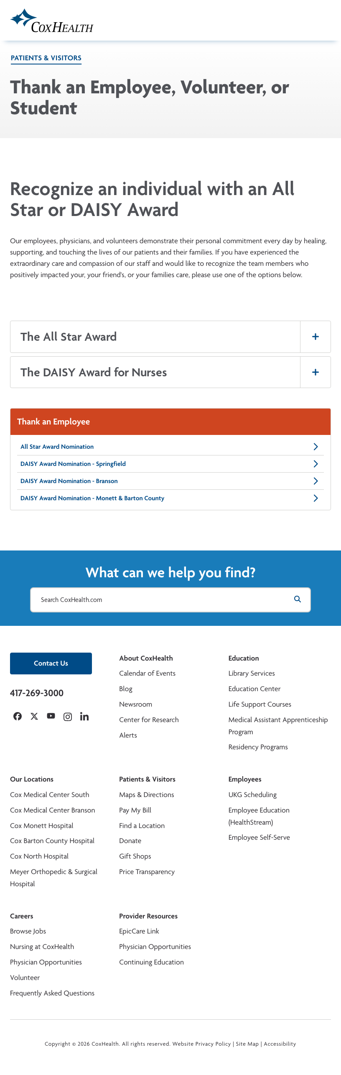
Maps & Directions (146, 794)
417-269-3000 (37, 693)
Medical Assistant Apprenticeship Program (278, 725)
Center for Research (149, 719)
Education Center (255, 688)
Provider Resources (148, 916)
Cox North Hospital (39, 856)
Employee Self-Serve (259, 837)
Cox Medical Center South (49, 794)
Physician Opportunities (46, 962)
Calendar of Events (147, 673)
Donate (130, 840)
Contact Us (51, 663)
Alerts (128, 735)
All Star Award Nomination (170, 447)
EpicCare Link (139, 931)
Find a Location (142, 825)
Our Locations (31, 779)
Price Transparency (147, 871)
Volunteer (25, 977)
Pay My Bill (135, 810)
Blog (125, 688)
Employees (245, 779)
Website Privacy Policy (202, 1044)
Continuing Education (151, 962)
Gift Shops (135, 856)
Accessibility (280, 1044)
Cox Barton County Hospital (52, 840)
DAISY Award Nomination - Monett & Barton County (170, 498)
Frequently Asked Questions (52, 993)
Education (244, 658)
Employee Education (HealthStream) (259, 816)
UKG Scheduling (253, 794)
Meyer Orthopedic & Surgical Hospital (53, 877)
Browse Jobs (28, 931)
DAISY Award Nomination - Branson (170, 481)
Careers (21, 916)
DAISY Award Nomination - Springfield (170, 464)
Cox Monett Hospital (41, 825)
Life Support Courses (260, 704)
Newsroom (135, 704)
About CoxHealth (146, 658)
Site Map (247, 1044)
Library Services (252, 673)
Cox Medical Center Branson (52, 810)
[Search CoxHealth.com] (170, 599)
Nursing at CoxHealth (42, 946)
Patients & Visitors (46, 58)
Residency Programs (258, 747)
